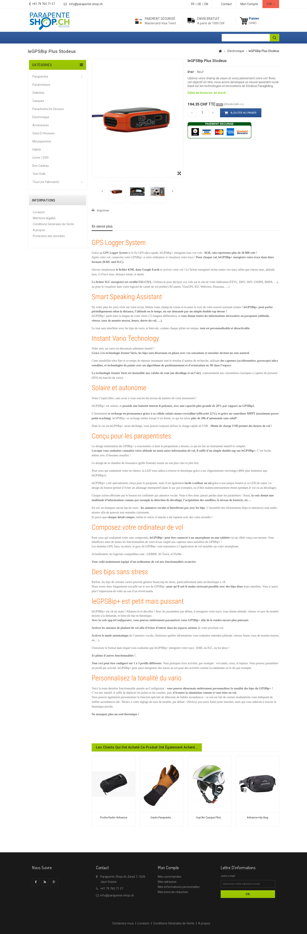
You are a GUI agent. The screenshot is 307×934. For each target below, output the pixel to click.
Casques (38, 101)
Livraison (39, 212)
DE (199, 4)
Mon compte (168, 867)
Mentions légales (44, 218)
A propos (39, 230)
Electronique (40, 117)
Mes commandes (169, 876)
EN (206, 4)
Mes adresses (167, 881)
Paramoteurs (41, 84)
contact (226, 4)
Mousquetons (41, 141)
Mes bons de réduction (173, 892)
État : (191, 72)
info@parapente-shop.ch (86, 4)
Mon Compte (249, 4)
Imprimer (103, 210)
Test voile (39, 173)
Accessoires (40, 125)
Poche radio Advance (113, 817)
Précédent (102, 191)
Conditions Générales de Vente (53, 224)
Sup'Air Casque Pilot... (209, 817)
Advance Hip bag (257, 817)
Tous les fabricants (45, 182)
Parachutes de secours (48, 109)
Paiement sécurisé (160, 18)
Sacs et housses (43, 133)
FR (192, 4)
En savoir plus (102, 226)
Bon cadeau (40, 165)
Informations (43, 200)
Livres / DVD (40, 157)
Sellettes (38, 92)
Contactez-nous (123, 923)
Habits (36, 149)
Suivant (172, 191)
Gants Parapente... (162, 817)
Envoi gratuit (208, 18)
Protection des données (49, 236)
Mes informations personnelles (179, 887)
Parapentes (40, 76)
